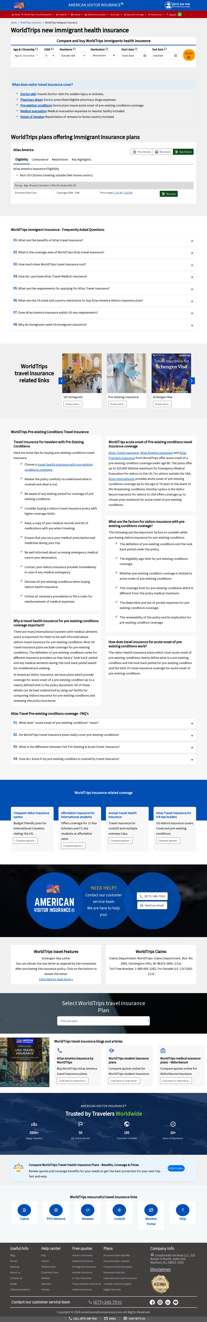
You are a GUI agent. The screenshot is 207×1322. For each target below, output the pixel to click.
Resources (155, 14)
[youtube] (161, 1302)
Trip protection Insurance (86, 1283)
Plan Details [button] (142, 152)
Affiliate (45, 1278)
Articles (45, 1289)
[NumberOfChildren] (49, 55)
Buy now (169, 194)
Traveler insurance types (117, 1283)
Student (61, 14)
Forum (14, 1261)
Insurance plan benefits (117, 1255)
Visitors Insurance (82, 1255)
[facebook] (153, 1302)
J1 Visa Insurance (81, 1278)
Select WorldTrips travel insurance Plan (103, 1007)
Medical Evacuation (95, 14)
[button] (62, 381)
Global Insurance (81, 1289)
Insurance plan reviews (116, 1261)
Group (114, 14)
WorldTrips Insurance (31, 22)
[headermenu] (19, 4)
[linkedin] (169, 1302)
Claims (45, 1261)
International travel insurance (120, 1278)
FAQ (43, 1255)
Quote (189, 55)
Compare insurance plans (118, 1266)
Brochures (163, 152)
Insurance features (114, 1272)
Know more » (73, 404)
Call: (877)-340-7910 (82, 1319)
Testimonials (48, 1266)
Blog (12, 1255)
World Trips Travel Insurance (36, 14)
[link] (152, 905)
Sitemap (14, 1266)
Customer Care (49, 1272)
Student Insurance (82, 1261)
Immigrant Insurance (84, 1266)
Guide (13, 1283)
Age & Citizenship (24, 55)
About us (15, 1272)
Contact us (16, 1278)
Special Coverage (134, 14)
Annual (75, 14)
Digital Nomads (112, 1289)
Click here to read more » (56, 979)
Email (110, 1319)
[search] (103, 1020)
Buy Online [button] (183, 152)
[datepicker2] (165, 55)
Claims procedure (20, 1289)
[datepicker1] (134, 55)
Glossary (46, 1283)
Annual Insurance (82, 1272)
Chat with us (134, 1319)
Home (16, 14)
